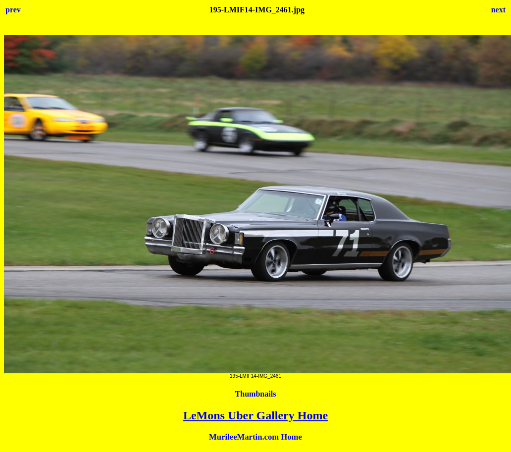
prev (13, 9)
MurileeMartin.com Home (255, 437)
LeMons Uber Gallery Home (255, 415)
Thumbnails (255, 394)
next (498, 9)
